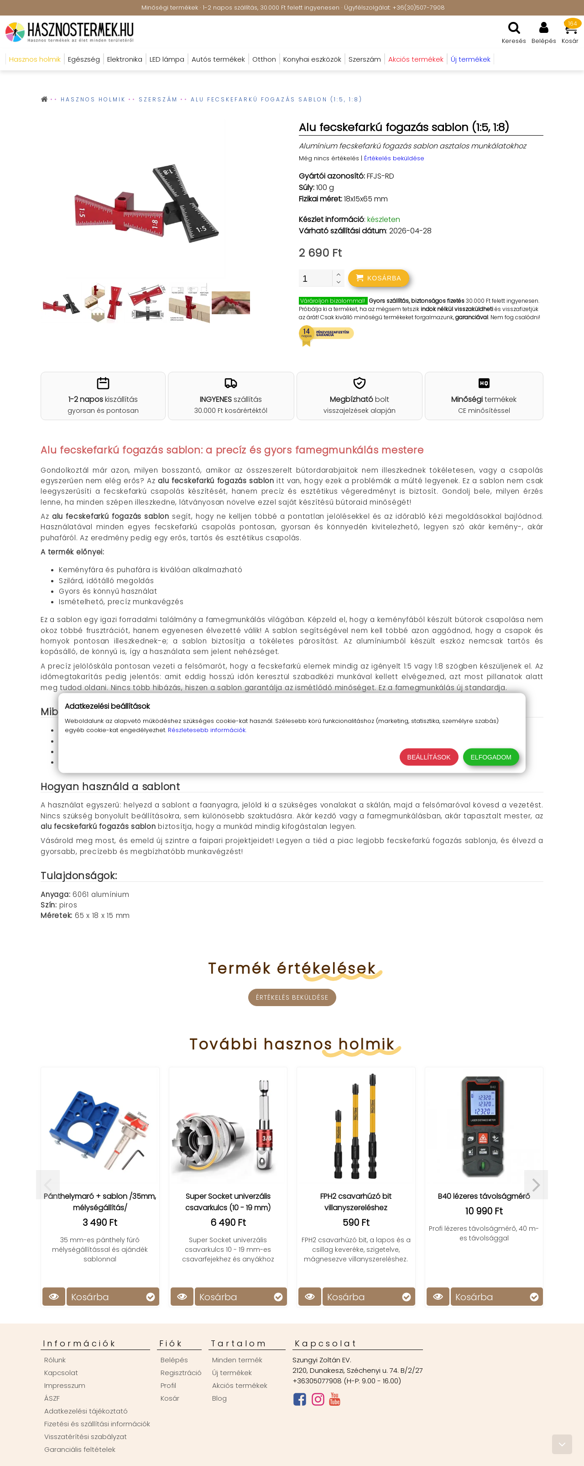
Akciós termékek (239, 1385)
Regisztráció (181, 1372)
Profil (168, 1385)
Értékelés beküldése (394, 158)
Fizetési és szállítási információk (97, 1424)
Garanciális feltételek (79, 1449)
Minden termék (237, 1360)
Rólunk (55, 1360)
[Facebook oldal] (299, 1401)
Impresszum (64, 1385)
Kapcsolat (61, 1372)
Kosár (170, 1398)
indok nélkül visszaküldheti (457, 309)
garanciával (471, 317)
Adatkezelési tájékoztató (86, 1411)
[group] (145, 200)
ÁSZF (52, 1398)
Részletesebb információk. (207, 730)
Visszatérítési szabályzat (85, 1436)
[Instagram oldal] (318, 1401)
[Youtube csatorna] (334, 1401)
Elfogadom (491, 757)
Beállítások (429, 757)
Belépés (174, 1360)
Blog (219, 1398)
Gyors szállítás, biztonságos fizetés (416, 301)
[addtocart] (378, 278)
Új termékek (232, 1372)
